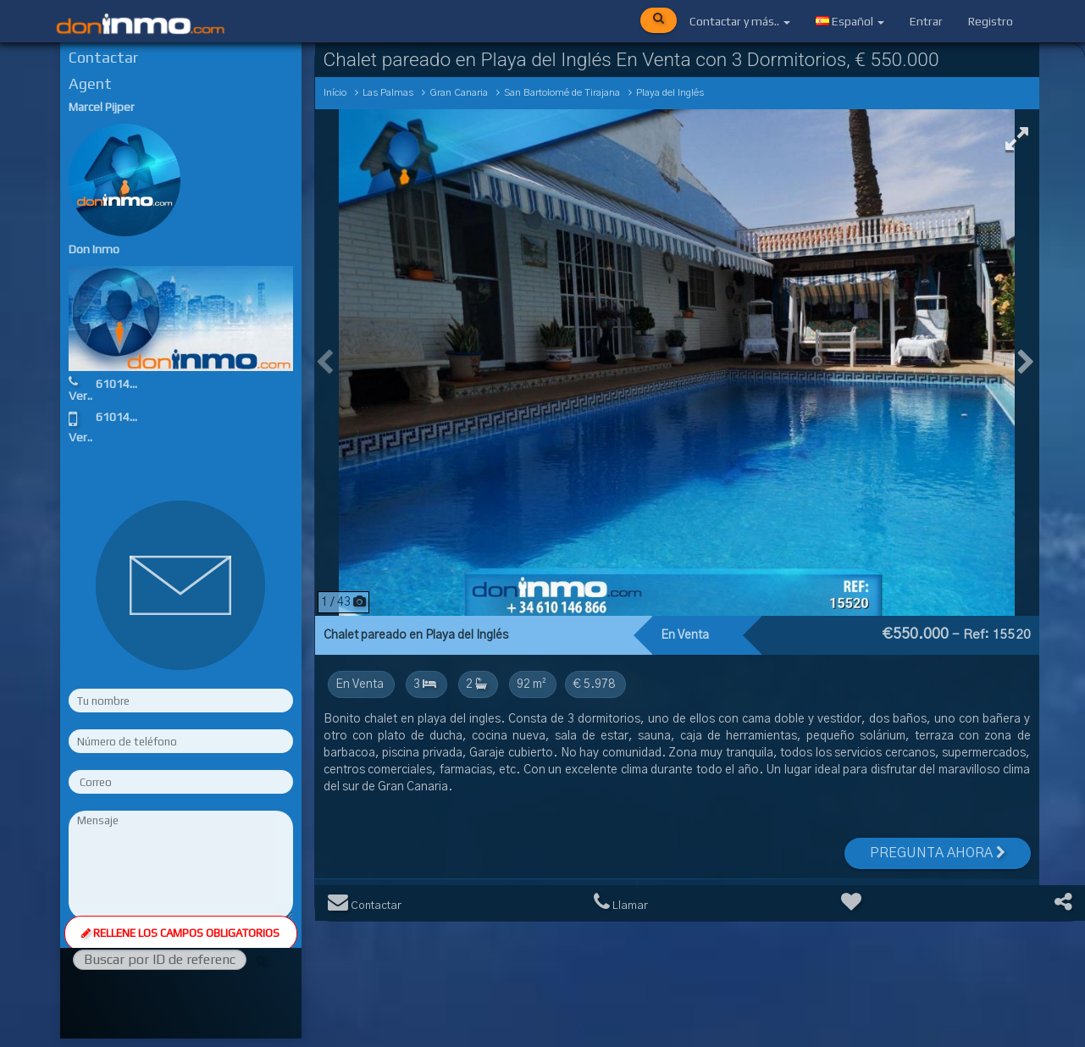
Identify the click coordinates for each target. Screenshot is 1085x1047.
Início (335, 92)
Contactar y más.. (740, 21)
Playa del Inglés (670, 92)
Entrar (926, 21)
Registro (990, 21)
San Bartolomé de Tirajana (562, 92)
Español (850, 21)
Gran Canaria (458, 92)
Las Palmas (388, 92)
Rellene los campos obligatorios (180, 933)
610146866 (126, 384)
